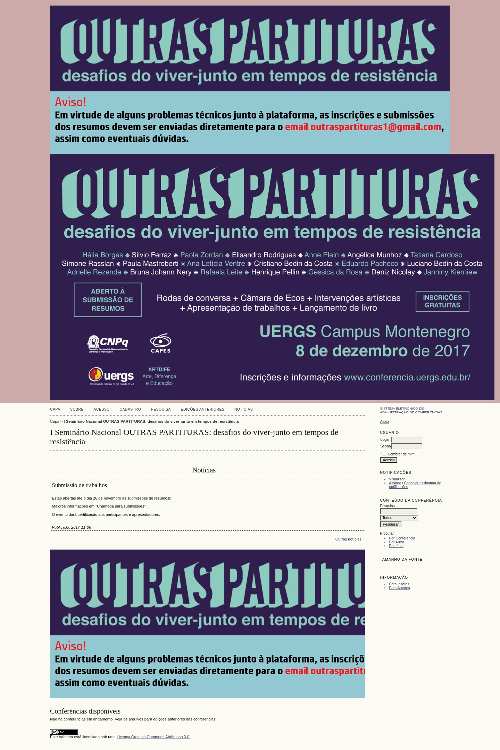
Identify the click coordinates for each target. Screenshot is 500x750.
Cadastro (130, 409)
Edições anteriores (203, 409)
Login (384, 440)
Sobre (77, 409)
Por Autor (396, 542)
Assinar (395, 483)
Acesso (102, 409)
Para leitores (399, 584)
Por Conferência (402, 538)
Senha (385, 446)
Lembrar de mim (401, 454)
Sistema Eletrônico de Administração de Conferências (411, 410)
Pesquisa (161, 409)
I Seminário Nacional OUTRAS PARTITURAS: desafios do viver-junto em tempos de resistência (151, 421)
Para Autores (399, 588)
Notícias (243, 409)
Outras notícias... (350, 539)
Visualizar (397, 479)
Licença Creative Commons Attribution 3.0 (153, 737)
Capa (55, 409)
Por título (396, 546)
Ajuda (384, 421)
